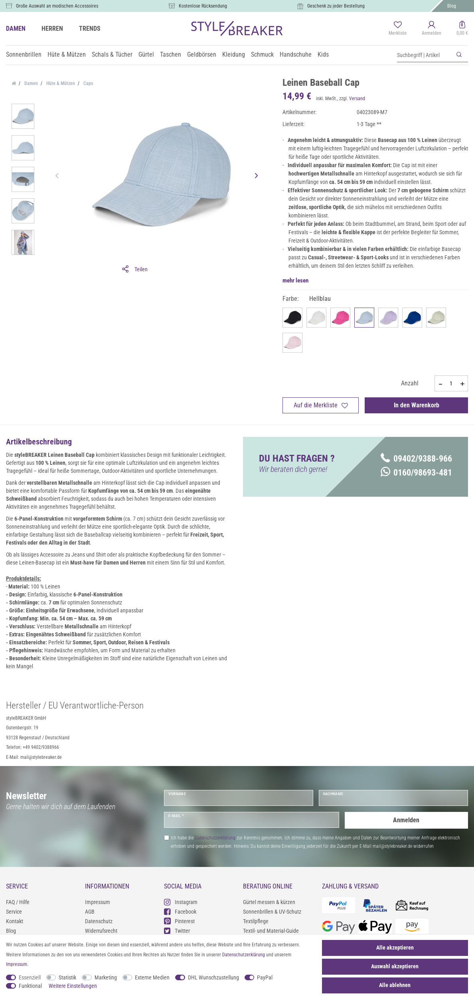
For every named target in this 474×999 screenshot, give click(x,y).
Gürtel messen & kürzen (269, 902)
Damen (30, 83)
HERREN (52, 28)
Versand (357, 98)
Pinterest (179, 921)
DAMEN (16, 28)
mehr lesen (295, 280)
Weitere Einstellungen (73, 986)
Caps (87, 83)
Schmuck (262, 54)
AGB (90, 911)
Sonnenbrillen (23, 54)
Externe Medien (152, 977)
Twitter (177, 930)
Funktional (30, 986)
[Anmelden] (431, 29)
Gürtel (146, 54)
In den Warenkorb (416, 405)
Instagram (181, 901)
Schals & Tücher (112, 54)
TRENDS (90, 28)
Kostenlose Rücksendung (203, 6)
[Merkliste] (398, 29)
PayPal (265, 977)
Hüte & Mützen (66, 54)
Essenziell (30, 977)
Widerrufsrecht (101, 931)
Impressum (97, 902)
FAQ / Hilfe (18, 902)
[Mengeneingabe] (451, 383)
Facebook (180, 911)
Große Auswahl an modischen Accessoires (57, 6)
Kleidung (233, 54)
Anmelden (406, 819)
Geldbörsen (201, 54)
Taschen (170, 54)
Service (14, 911)
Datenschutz (99, 921)
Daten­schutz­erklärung (243, 955)
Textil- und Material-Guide (271, 931)
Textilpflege (256, 921)
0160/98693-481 (416, 473)
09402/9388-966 (416, 459)
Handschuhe (296, 54)
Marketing (106, 977)
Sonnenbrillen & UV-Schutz (272, 911)
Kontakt (14, 921)
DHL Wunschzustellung (213, 977)
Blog (451, 6)
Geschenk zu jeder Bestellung (336, 6)
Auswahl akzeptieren (395, 966)
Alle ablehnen (395, 985)
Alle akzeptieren (395, 947)
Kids (323, 54)
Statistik (67, 977)
